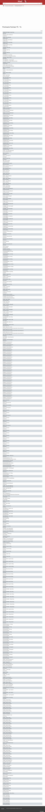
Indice (42, 30)
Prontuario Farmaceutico (9, 5)
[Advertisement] (22, 16)
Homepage (42, 811)
